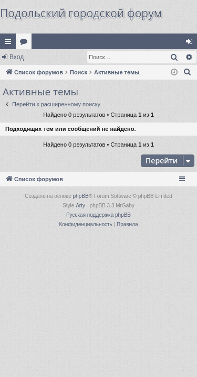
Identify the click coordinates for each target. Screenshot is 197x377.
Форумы (26, 43)
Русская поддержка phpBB (98, 215)
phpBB (81, 196)
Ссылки (10, 43)
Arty (80, 205)
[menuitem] (187, 72)
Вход (16, 57)
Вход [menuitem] (191, 43)
